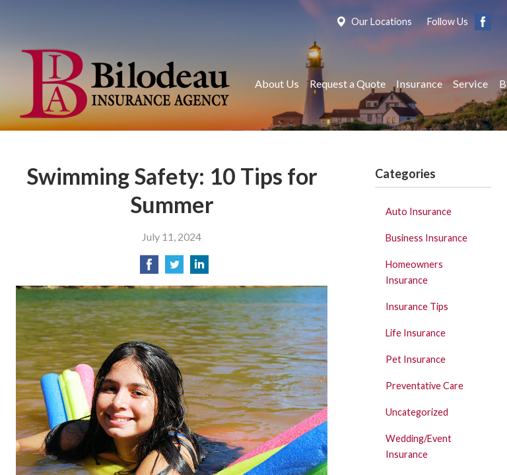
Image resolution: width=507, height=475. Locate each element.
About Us (277, 83)
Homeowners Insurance (414, 272)
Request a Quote (348, 83)
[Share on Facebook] (149, 268)
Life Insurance (416, 332)
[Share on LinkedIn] (199, 268)
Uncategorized (417, 412)
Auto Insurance (419, 211)
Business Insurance (426, 237)
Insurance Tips (417, 306)
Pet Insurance (416, 359)
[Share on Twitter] (174, 268)
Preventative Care (424, 385)
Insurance (419, 83)
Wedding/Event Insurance (419, 446)
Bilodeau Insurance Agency (123, 83)
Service (470, 83)
